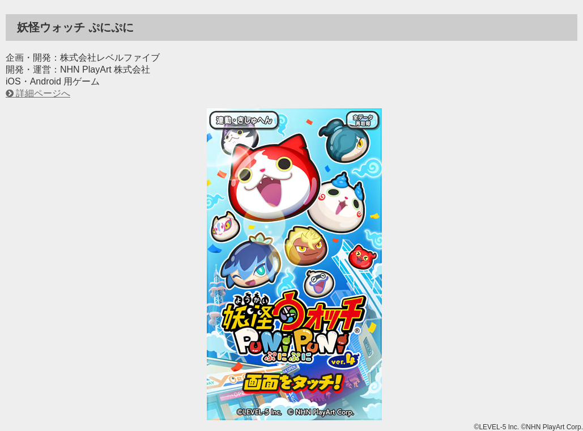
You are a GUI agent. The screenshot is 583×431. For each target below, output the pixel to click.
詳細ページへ (43, 93)
